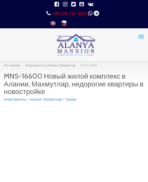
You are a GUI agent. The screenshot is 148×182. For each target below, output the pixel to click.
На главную (12, 65)
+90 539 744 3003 (69, 13)
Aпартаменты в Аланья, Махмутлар (50, 65)
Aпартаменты (15, 99)
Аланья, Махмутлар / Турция (52, 99)
